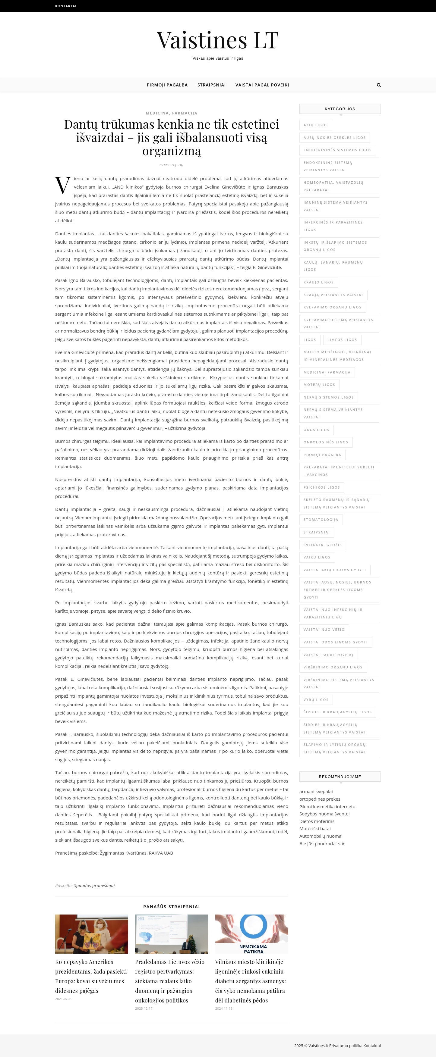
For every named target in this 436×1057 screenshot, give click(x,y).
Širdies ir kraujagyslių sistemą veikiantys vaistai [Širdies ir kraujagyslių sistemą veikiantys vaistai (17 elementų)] (334, 728)
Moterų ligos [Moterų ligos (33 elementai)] (319, 384)
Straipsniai (211, 85)
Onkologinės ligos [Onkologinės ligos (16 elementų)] (326, 442)
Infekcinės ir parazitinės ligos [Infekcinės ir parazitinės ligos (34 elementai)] (333, 226)
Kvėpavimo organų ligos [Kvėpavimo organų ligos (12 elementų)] (333, 307)
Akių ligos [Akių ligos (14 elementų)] (316, 125)
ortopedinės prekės (319, 799)
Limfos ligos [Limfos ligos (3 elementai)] (342, 339)
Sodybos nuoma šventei (324, 814)
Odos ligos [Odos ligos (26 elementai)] (317, 429)
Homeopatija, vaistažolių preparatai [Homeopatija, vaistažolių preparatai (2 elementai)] (334, 186)
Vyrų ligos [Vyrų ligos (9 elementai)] (316, 699)
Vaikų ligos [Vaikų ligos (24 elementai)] (317, 557)
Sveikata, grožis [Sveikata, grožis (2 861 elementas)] (323, 545)
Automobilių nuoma (320, 836)
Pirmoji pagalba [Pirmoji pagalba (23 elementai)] (322, 454)
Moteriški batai (315, 828)
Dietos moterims (316, 821)
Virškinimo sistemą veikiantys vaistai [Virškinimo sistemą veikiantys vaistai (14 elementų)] (339, 683)
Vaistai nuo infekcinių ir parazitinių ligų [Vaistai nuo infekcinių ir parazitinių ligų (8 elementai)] (333, 613)
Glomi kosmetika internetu (327, 806)
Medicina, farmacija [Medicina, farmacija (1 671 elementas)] (327, 372)
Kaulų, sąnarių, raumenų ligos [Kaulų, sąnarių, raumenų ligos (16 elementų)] (333, 266)
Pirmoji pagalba (167, 85)
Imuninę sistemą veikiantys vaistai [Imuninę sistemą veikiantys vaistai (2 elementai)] (336, 206)
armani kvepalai (316, 791)
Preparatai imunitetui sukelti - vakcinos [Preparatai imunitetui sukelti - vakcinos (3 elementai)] (339, 471)
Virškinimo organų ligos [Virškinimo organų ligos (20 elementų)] (333, 667)
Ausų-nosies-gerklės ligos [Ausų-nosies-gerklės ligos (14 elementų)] (335, 137)
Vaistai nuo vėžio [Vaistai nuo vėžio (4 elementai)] (324, 629)
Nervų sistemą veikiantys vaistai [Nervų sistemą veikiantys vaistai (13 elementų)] (333, 413)
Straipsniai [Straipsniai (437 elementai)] (317, 532)
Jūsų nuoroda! (322, 843)
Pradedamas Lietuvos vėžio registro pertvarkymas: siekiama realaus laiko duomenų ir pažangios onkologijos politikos (169, 981)
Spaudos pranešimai (94, 885)
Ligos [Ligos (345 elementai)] (310, 339)
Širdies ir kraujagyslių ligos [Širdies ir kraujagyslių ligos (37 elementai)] (338, 712)
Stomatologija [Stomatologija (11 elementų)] (321, 519)
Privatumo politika (346, 1045)
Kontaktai (66, 6)
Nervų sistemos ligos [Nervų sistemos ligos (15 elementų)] (329, 397)
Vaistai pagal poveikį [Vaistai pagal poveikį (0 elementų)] (329, 654)
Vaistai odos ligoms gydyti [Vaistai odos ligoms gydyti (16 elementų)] (336, 642)
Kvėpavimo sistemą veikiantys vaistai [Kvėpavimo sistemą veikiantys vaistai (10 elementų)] (338, 323)
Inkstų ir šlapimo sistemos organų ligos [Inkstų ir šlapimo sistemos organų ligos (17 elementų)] (335, 246)
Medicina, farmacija (171, 113)
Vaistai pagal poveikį (262, 85)
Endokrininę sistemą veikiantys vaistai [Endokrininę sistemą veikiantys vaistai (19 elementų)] (328, 166)
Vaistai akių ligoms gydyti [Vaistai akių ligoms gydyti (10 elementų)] (335, 570)
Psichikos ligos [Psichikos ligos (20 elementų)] (322, 487)
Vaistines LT (218, 39)
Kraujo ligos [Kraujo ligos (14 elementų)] (319, 282)
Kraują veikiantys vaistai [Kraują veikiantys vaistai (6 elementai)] (333, 294)
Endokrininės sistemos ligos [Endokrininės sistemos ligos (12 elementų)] (338, 150)
